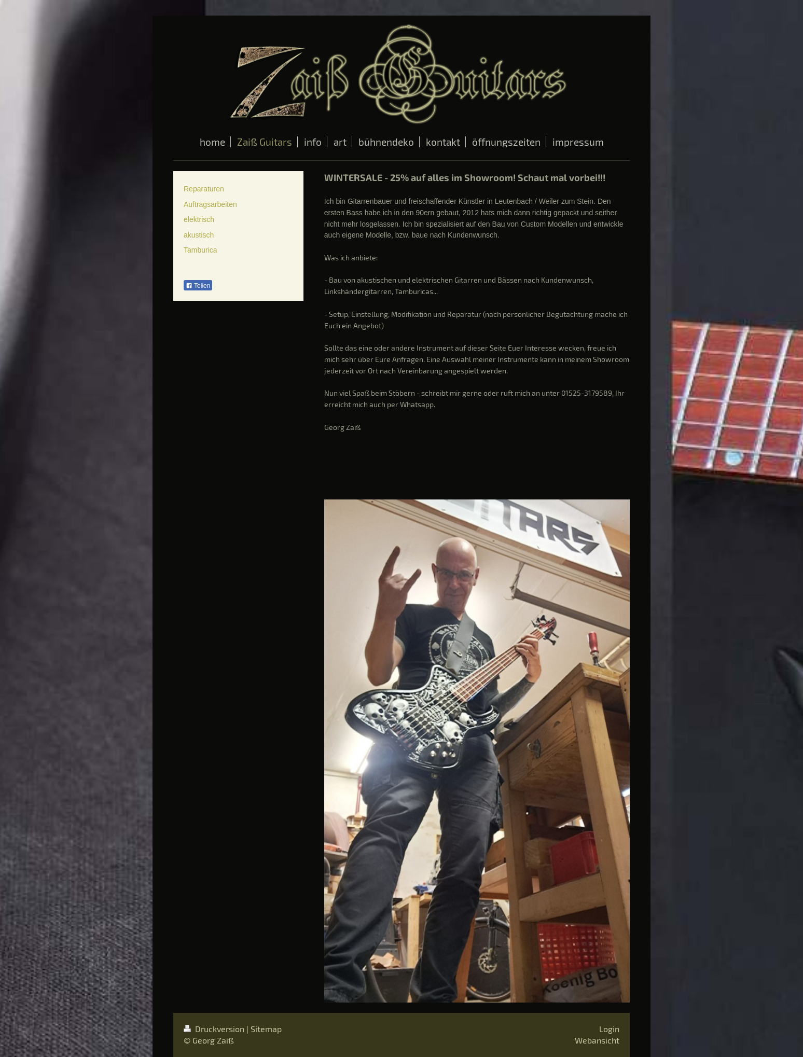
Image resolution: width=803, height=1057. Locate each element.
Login (609, 1029)
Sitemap (266, 1029)
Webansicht (597, 1040)
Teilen (198, 285)
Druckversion (215, 1029)
